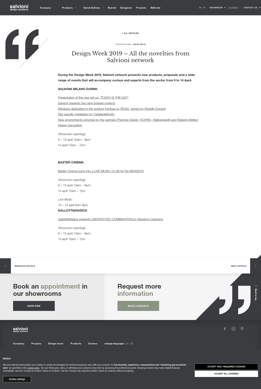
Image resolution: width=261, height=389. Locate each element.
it (132, 343)
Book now (33, 305)
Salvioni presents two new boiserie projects (86, 103)
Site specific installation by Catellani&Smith (86, 114)
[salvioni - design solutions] (19, 8)
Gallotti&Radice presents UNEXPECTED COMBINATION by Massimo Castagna (110, 219)
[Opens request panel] (250, 7)
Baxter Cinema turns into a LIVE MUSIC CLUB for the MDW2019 (101, 171)
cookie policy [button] (33, 368)
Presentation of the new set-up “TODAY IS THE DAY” (93, 97)
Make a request (138, 305)
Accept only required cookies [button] (226, 366)
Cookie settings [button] (17, 379)
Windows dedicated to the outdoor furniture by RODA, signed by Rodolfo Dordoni (112, 109)
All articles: (131, 33)
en (126, 343)
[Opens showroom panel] (216, 7)
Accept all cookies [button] (226, 373)
